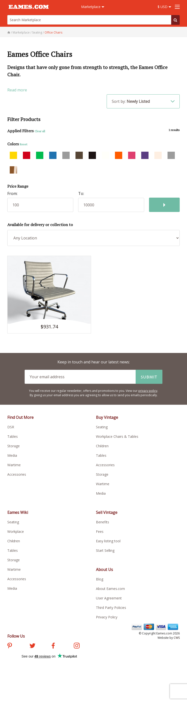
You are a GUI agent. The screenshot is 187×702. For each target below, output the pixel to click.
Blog (99, 579)
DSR (10, 427)
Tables (12, 436)
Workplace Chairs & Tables (117, 436)
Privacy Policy (106, 617)
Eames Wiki (17, 512)
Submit (149, 377)
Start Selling (105, 550)
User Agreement (109, 598)
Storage (13, 446)
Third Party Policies (111, 607)
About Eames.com (110, 588)
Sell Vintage (106, 512)
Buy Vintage (107, 417)
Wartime (14, 465)
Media (12, 455)
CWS (177, 638)
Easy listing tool (108, 541)
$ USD (164, 6)
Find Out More (20, 417)
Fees (99, 531)
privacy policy (147, 391)
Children (102, 446)
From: (12, 193)
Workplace (15, 531)
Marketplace (92, 6)
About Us (104, 569)
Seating (102, 427)
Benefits (102, 522)
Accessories (16, 474)
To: (81, 193)
